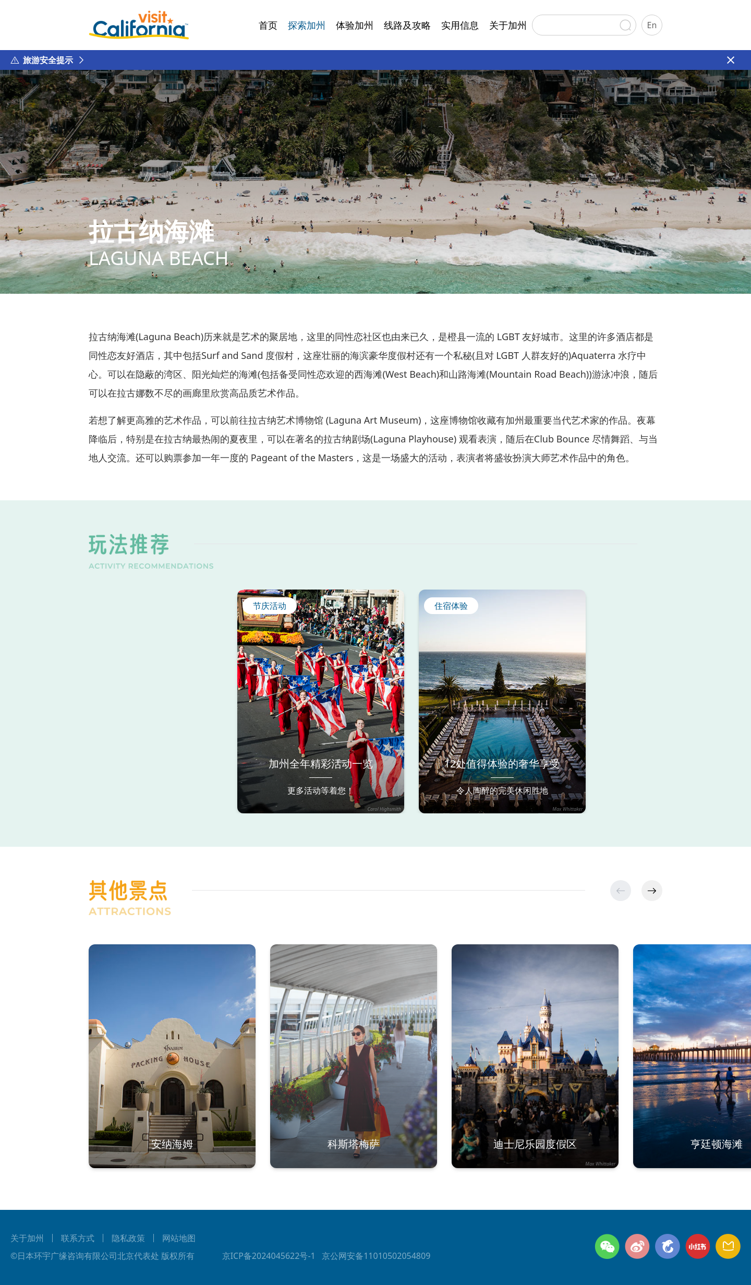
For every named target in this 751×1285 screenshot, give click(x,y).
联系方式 (77, 1238)
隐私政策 (128, 1238)
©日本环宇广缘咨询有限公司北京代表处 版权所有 (102, 1256)
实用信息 (460, 25)
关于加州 (508, 25)
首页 (268, 25)
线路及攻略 (407, 25)
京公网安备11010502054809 (376, 1256)
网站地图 (179, 1238)
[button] (651, 890)
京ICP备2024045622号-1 (269, 1256)
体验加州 (354, 25)
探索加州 (306, 25)
